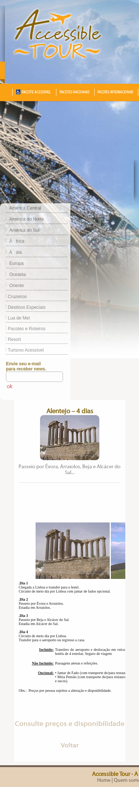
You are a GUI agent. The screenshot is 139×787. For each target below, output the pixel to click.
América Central (25, 208)
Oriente (16, 285)
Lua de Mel (15, 318)
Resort (10, 339)
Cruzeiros (13, 296)
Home (103, 780)
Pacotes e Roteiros (22, 328)
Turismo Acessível (22, 350)
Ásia (15, 252)
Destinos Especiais (22, 307)
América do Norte (26, 219)
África (16, 241)
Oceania (17, 274)
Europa (16, 263)
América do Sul (24, 230)
